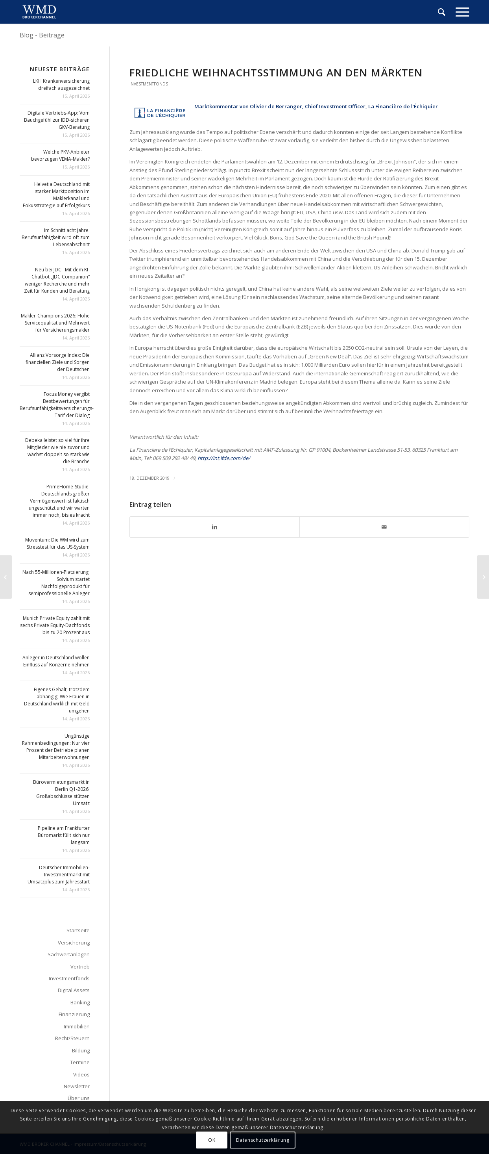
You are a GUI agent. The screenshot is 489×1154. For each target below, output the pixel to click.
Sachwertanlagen (69, 954)
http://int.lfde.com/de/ (223, 458)
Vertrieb (80, 966)
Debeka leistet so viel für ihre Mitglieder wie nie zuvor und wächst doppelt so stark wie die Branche (57, 451)
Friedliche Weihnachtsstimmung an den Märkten (276, 72)
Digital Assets (74, 990)
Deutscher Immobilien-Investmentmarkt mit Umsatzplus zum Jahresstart (59, 874)
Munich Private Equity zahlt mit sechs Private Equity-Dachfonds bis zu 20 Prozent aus (55, 625)
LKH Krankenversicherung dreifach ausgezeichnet (61, 84)
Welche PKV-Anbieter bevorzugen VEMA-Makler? (60, 155)
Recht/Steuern (72, 1038)
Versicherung (74, 942)
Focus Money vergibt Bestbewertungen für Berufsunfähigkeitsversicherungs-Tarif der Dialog (57, 405)
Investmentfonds (148, 84)
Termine (80, 1062)
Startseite (78, 930)
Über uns (79, 1098)
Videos (81, 1074)
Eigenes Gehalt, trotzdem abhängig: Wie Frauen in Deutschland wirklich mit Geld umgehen (57, 700)
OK (211, 1140)
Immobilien (77, 1026)
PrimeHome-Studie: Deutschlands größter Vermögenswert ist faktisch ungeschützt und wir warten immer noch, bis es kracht (59, 500)
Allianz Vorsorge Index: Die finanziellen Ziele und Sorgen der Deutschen (58, 362)
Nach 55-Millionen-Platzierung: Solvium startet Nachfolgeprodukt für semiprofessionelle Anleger (56, 583)
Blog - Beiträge (42, 35)
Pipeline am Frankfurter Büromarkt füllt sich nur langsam (64, 835)
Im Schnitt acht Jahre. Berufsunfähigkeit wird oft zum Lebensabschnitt (56, 237)
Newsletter (77, 1086)
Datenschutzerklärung (263, 1140)
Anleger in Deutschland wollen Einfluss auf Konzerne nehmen (56, 661)
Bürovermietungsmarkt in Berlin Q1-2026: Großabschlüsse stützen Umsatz (61, 793)
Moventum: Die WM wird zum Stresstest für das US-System (57, 543)
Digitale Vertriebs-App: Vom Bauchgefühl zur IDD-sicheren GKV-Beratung (57, 119)
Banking (80, 1002)
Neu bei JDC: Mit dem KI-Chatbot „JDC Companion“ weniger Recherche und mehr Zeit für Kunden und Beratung (57, 280)
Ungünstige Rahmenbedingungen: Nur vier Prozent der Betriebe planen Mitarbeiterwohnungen (56, 747)
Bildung (81, 1050)
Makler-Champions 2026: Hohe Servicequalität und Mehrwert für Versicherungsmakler (55, 322)
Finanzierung (74, 1014)
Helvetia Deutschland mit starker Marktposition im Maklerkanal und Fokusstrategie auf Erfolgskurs (56, 195)
